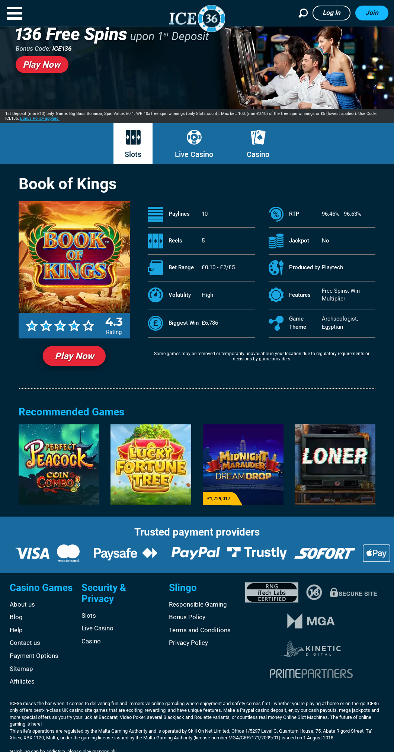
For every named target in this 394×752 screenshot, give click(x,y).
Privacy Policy (188, 642)
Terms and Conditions (200, 630)
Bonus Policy (187, 617)
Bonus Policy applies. (40, 118)
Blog (16, 617)
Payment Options (34, 655)
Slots (133, 154)
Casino (258, 154)
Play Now (74, 356)
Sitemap (21, 668)
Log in (331, 12)
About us (22, 604)
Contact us (25, 642)
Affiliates (22, 681)
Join (371, 12)
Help (16, 630)
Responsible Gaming (198, 604)
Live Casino (194, 154)
